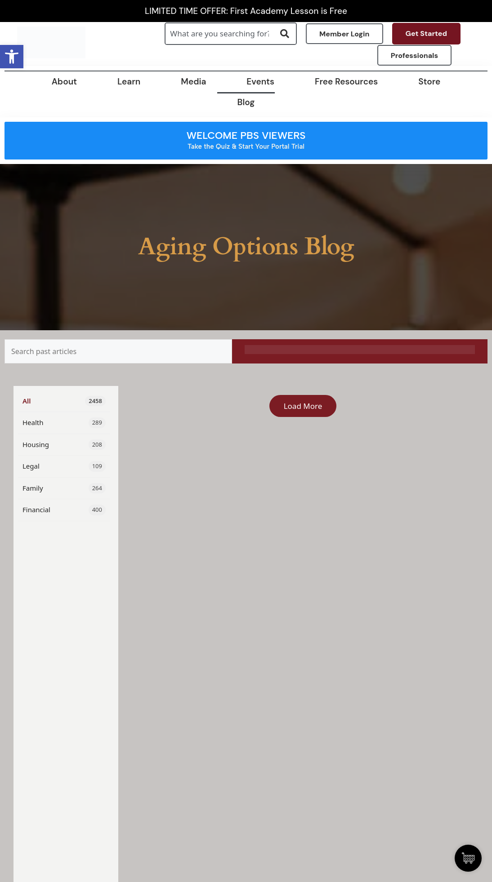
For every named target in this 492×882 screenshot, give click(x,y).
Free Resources (346, 81)
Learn (128, 81)
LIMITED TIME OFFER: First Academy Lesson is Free (246, 11)
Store (429, 81)
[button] (11, 56)
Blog (246, 102)
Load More (303, 406)
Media (193, 81)
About (64, 81)
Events (260, 81)
